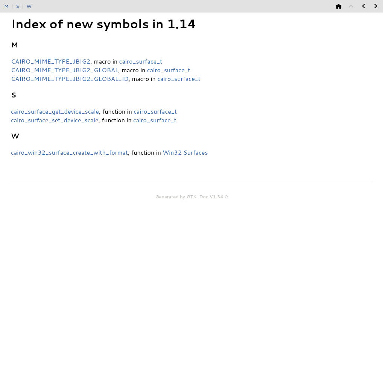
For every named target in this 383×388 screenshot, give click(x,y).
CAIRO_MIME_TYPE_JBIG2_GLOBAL (65, 69)
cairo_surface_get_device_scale (55, 111)
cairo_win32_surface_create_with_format (69, 152)
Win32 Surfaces (185, 152)
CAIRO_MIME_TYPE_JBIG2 (50, 61)
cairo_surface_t (141, 61)
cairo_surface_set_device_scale (55, 120)
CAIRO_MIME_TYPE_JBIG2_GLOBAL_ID (70, 78)
